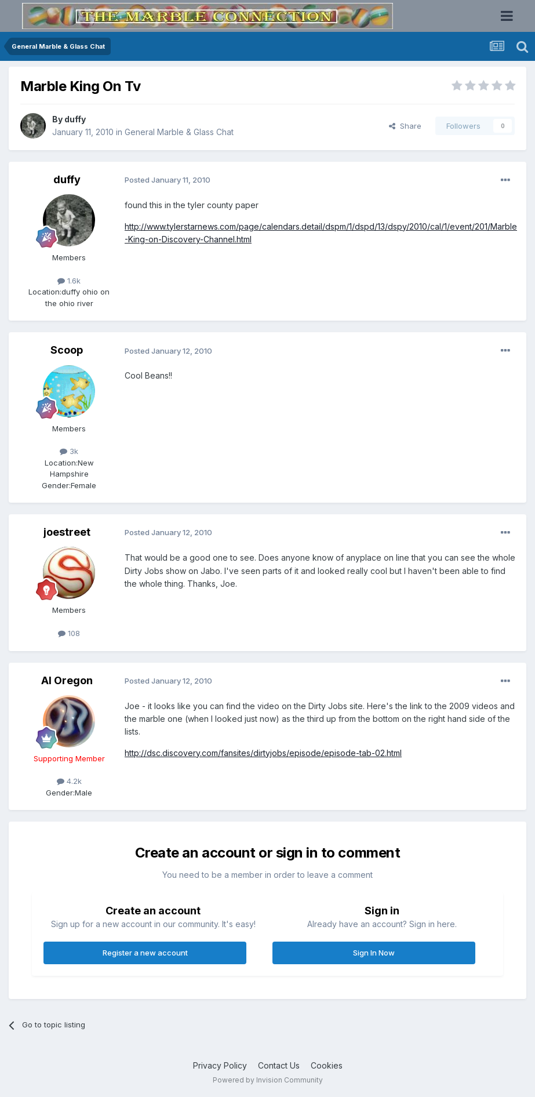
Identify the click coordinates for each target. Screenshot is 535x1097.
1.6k (69, 280)
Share (405, 125)
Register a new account (145, 952)
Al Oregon (67, 680)
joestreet (66, 532)
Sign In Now (374, 952)
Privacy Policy (220, 1065)
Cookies (327, 1065)
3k (69, 451)
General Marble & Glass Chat (179, 132)
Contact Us (279, 1065)
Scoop (66, 350)
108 (69, 633)
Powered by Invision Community (268, 1080)
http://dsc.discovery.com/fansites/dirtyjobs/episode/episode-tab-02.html (263, 753)
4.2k (69, 781)
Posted (167, 179)
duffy (75, 119)
